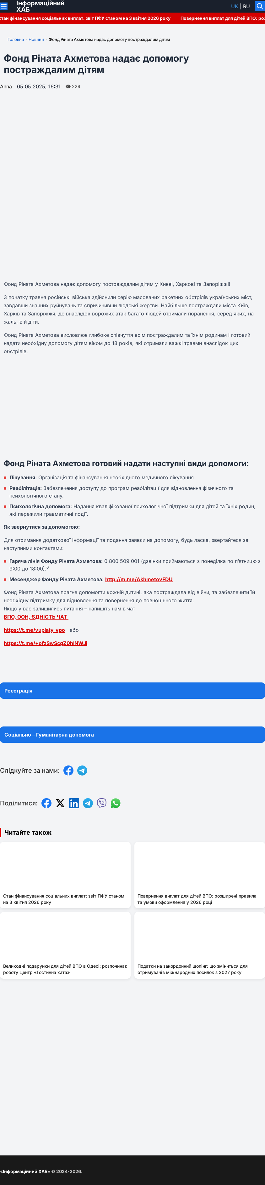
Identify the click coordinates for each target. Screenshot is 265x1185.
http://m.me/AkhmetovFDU (139, 579)
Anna (6, 86)
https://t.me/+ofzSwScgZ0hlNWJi (45, 643)
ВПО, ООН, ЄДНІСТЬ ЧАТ (36, 617)
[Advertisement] (132, 407)
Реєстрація (18, 690)
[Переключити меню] (4, 6)
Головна (16, 39)
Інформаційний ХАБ (25, 1171)
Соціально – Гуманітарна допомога (49, 735)
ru (246, 6)
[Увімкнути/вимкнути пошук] (260, 6)
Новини (36, 39)
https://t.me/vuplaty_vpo (34, 630)
